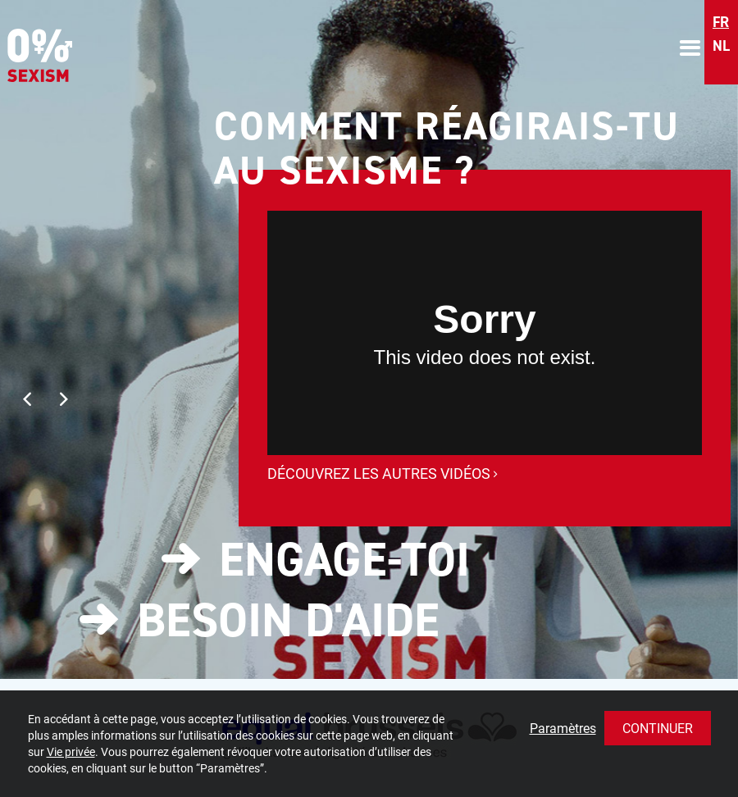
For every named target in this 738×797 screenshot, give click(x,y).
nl (721, 46)
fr (721, 22)
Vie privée (71, 751)
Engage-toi (344, 559)
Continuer (657, 727)
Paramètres (563, 727)
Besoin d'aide (288, 620)
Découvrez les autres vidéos (382, 473)
